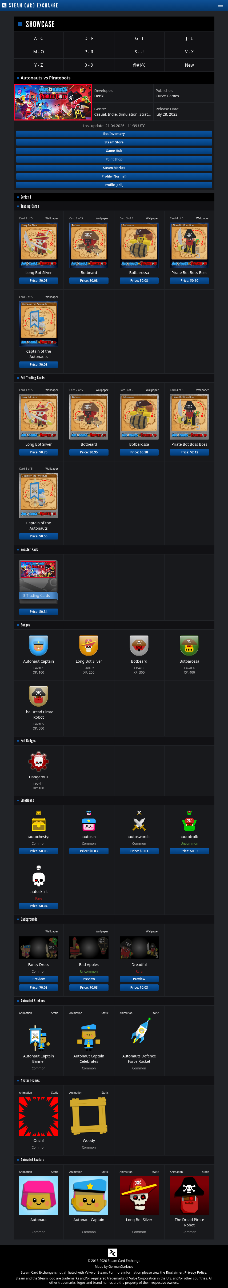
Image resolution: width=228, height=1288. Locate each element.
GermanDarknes (121, 1266)
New (189, 65)
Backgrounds (29, 919)
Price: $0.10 (189, 280)
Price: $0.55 (38, 536)
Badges (25, 624)
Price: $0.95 (89, 452)
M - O (38, 52)
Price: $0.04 (38, 906)
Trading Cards (30, 206)
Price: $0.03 (38, 851)
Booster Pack (29, 549)
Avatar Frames (30, 1080)
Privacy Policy (195, 1272)
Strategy (146, 114)
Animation (25, 1013)
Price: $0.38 (139, 452)
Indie (112, 114)
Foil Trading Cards (33, 377)
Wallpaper (51, 218)
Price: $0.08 (38, 280)
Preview (39, 979)
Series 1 (26, 197)
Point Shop (114, 159)
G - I (139, 38)
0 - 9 (89, 65)
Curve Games (167, 95)
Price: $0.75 (38, 452)
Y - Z (38, 65)
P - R (89, 52)
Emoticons (27, 800)
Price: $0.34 (38, 611)
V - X (189, 52)
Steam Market (114, 168)
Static (54, 1013)
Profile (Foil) (114, 185)
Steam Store (114, 142)
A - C (38, 38)
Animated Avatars (32, 1159)
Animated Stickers (33, 1000)
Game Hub (114, 150)
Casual (100, 114)
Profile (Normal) (114, 176)
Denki (99, 95)
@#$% (139, 65)
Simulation (128, 114)
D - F (89, 38)
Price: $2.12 (189, 452)
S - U (139, 52)
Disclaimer (174, 1272)
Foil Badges (28, 740)
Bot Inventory (114, 133)
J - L (189, 38)
